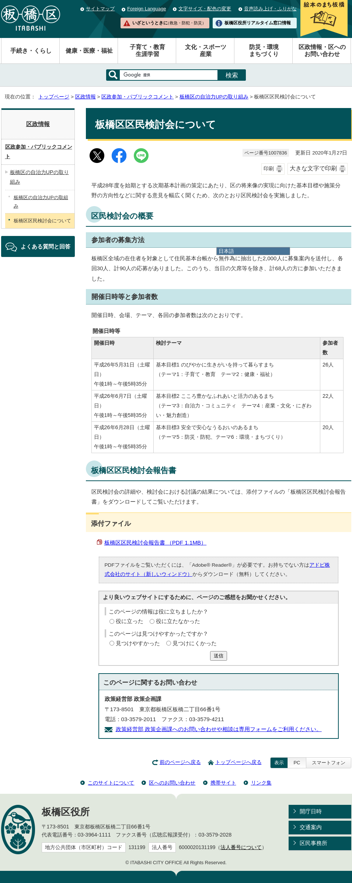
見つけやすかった (138, 643)
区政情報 (85, 97)
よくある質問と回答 (45, 246)
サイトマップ (100, 8)
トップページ (53, 97)
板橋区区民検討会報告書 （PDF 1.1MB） (155, 542)
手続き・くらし (31, 51)
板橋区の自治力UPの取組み (41, 202)
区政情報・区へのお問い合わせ (322, 50)
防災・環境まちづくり (264, 50)
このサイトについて (111, 783)
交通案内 (311, 827)
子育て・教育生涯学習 (147, 50)
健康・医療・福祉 (89, 51)
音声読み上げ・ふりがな (270, 8)
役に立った (129, 621)
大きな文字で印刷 (313, 168)
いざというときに (169, 22)
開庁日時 (311, 811)
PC (296, 762)
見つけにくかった (194, 643)
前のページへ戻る (180, 762)
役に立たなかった (178, 621)
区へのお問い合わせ (172, 783)
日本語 (226, 251)
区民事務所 (313, 843)
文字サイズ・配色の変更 (204, 8)
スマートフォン (328, 762)
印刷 (269, 168)
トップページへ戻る (238, 762)
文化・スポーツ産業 (205, 50)
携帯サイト (223, 783)
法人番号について (241, 847)
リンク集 (261, 783)
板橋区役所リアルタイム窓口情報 (257, 22)
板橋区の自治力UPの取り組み (214, 97)
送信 (218, 655)
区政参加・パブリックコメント (137, 97)
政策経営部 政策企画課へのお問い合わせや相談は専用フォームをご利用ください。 (219, 729)
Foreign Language (146, 8)
